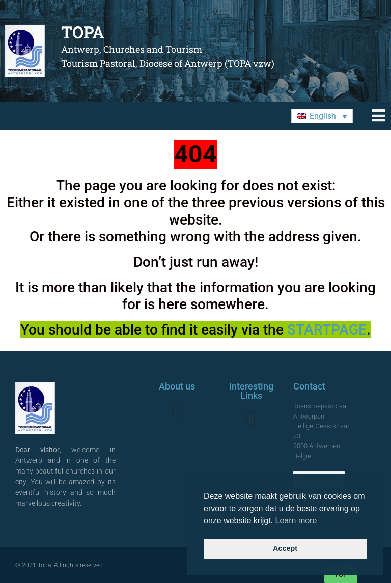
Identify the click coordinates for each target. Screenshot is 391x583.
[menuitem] (322, 116)
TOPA (82, 32)
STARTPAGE (327, 329)
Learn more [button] (296, 520)
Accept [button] (285, 548)
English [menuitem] (323, 116)
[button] (177, 409)
